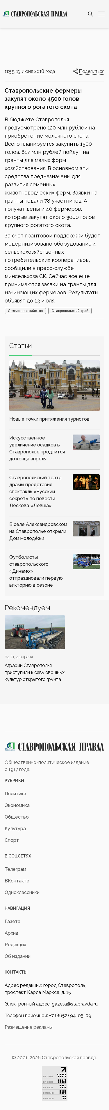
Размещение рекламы (29, 1027)
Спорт (12, 840)
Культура (15, 828)
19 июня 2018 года (35, 71)
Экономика (17, 805)
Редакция (15, 944)
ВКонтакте (17, 881)
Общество (17, 817)
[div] (35, 649)
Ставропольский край (69, 311)
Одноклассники (22, 892)
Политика (15, 794)
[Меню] (101, 14)
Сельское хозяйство (25, 311)
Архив (11, 933)
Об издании (18, 956)
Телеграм (15, 869)
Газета (12, 921)
